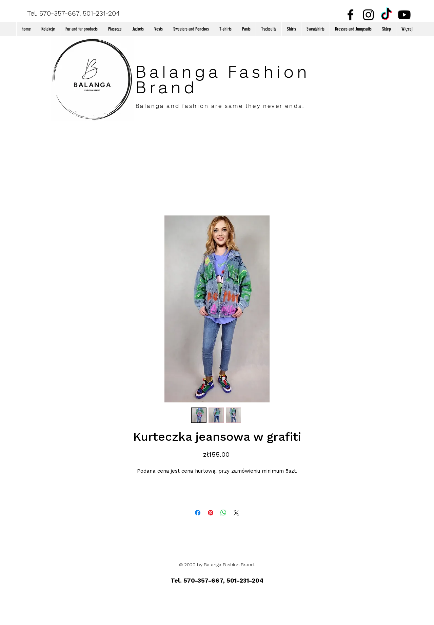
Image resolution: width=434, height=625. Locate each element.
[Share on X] (236, 513)
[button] (48, 29)
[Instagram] (368, 14)
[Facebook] (350, 14)
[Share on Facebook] (198, 513)
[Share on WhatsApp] (223, 513)
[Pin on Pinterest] (210, 513)
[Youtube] (404, 14)
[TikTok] (386, 14)
